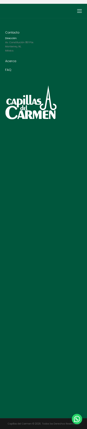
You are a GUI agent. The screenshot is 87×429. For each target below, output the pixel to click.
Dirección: (11, 38)
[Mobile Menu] (79, 11)
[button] (77, 419)
